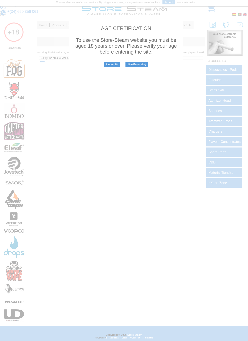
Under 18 (112, 64)
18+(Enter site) (137, 64)
